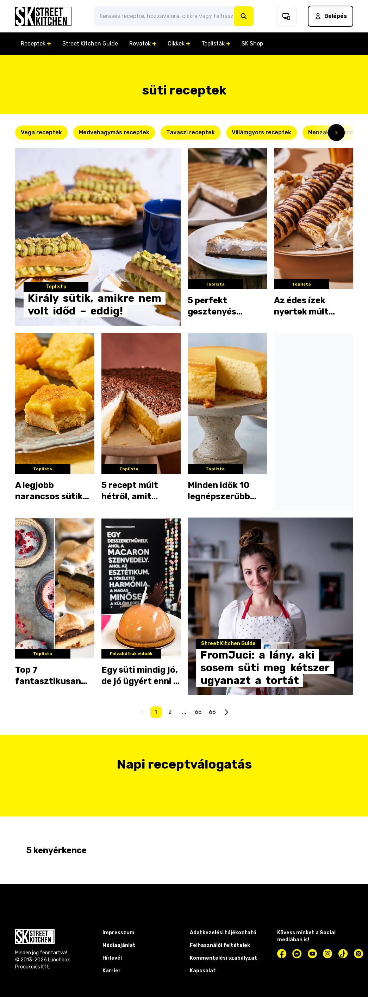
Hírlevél (112, 958)
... (184, 712)
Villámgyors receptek (261, 132)
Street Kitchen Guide (90, 43)
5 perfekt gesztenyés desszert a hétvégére (212, 306)
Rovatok (142, 43)
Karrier (111, 971)
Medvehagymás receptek (114, 132)
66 (212, 712)
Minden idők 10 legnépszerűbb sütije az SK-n (219, 491)
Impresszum (118, 933)
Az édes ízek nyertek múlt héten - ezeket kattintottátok (306, 306)
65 (198, 712)
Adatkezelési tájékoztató (223, 933)
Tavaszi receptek (190, 132)
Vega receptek (41, 132)
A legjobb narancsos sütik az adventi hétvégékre (49, 491)
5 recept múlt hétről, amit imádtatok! (129, 491)
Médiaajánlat (119, 945)
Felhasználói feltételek (220, 945)
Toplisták (215, 43)
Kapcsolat (203, 971)
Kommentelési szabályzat (223, 958)
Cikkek (179, 43)
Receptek (36, 43)
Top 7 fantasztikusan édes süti (48, 676)
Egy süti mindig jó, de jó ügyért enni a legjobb (140, 676)
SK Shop (252, 43)
